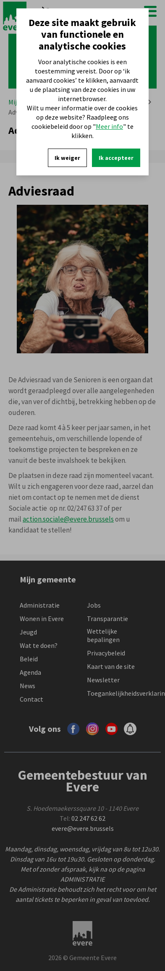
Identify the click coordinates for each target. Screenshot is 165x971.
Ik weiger (67, 158)
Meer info (109, 126)
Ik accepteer (116, 158)
